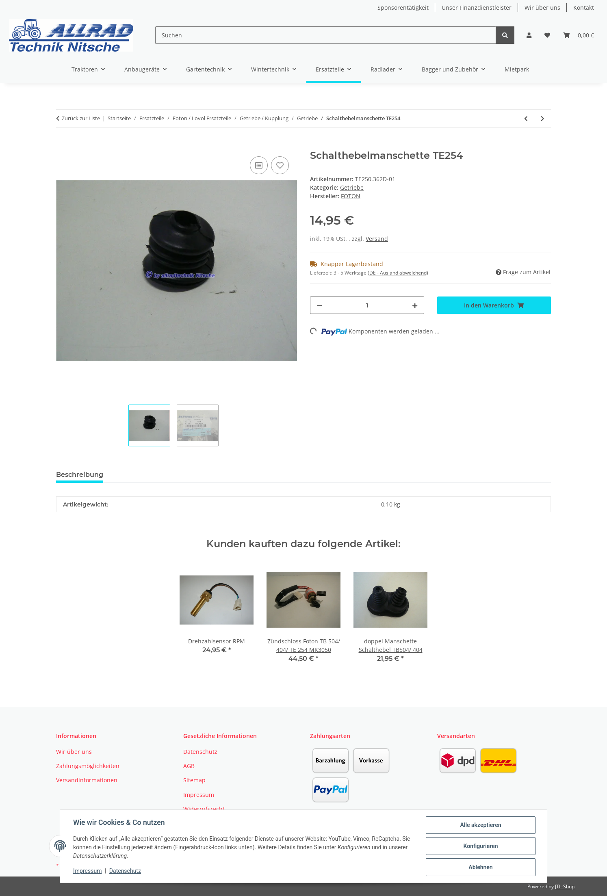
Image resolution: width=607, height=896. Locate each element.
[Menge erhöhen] (415, 305)
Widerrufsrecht (204, 809)
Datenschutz (125, 871)
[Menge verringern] (319, 305)
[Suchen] (325, 35)
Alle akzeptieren (480, 825)
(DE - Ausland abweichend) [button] (398, 272)
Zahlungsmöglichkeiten (87, 766)
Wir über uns (542, 7)
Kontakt (583, 7)
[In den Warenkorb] (62, 145)
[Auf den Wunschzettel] (280, 165)
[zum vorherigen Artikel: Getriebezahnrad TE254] (526, 118)
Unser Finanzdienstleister (477, 7)
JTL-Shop (564, 886)
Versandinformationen (86, 780)
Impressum (87, 871)
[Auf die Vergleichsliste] (259, 165)
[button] (529, 35)
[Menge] (367, 305)
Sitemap (194, 780)
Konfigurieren (480, 846)
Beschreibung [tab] (79, 474)
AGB (189, 766)
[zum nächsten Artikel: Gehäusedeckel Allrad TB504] (542, 118)
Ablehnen (480, 867)
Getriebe (352, 187)
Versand (377, 238)
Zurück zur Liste (81, 118)
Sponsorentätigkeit (403, 7)
